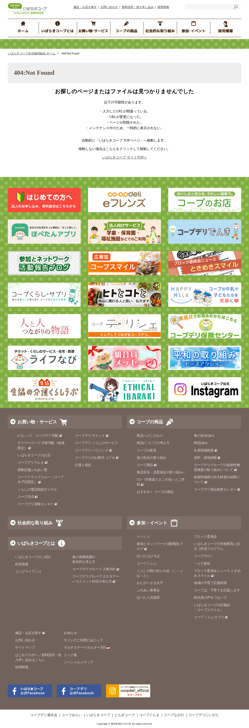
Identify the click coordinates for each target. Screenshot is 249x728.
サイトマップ (25, 647)
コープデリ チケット (92, 435)
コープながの (174, 715)
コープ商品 (147, 465)
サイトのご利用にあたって (83, 640)
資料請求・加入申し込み (138, 7)
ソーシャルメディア (78, 662)
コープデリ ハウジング (93, 450)
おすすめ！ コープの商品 (155, 492)
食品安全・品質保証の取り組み (162, 472)
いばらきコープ (98, 715)
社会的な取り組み (35, 522)
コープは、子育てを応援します (217, 590)
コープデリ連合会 (43, 715)
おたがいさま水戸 (150, 583)
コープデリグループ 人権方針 (96, 569)
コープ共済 (28, 497)
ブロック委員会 (205, 536)
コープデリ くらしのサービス (96, 443)
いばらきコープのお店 (34, 455)
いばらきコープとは (36, 543)
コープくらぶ (146, 563)
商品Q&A (201, 443)
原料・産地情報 (207, 458)
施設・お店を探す (85, 7)
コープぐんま (149, 715)
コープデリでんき (33, 462)
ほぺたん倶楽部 (148, 597)
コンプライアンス (28, 571)
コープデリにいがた (203, 715)
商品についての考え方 (153, 443)
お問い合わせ (109, 7)
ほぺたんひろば (148, 556)
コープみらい (72, 715)
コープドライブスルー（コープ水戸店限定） (40, 479)
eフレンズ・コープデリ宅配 (40, 435)
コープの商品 (150, 421)
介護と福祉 (83, 465)
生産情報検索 (206, 450)
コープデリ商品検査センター (217, 489)
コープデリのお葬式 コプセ (97, 458)
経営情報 (21, 564)
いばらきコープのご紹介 (33, 557)
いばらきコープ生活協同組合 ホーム (32, 53)
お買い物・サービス (37, 421)
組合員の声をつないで (210, 597)
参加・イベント (152, 522)
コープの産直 (146, 450)
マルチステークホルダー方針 (87, 647)
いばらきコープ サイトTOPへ (124, 157)
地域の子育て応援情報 (210, 583)
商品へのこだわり (150, 435)
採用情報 (163, 7)
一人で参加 (202, 563)
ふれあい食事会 (148, 590)
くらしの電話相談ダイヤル (37, 489)
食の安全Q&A (204, 435)
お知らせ (70, 633)
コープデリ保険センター (38, 504)
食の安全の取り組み (151, 458)
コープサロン (203, 556)
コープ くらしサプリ (209, 617)
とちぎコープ (124, 715)
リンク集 (70, 655)
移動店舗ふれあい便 (32, 470)
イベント (143, 536)
